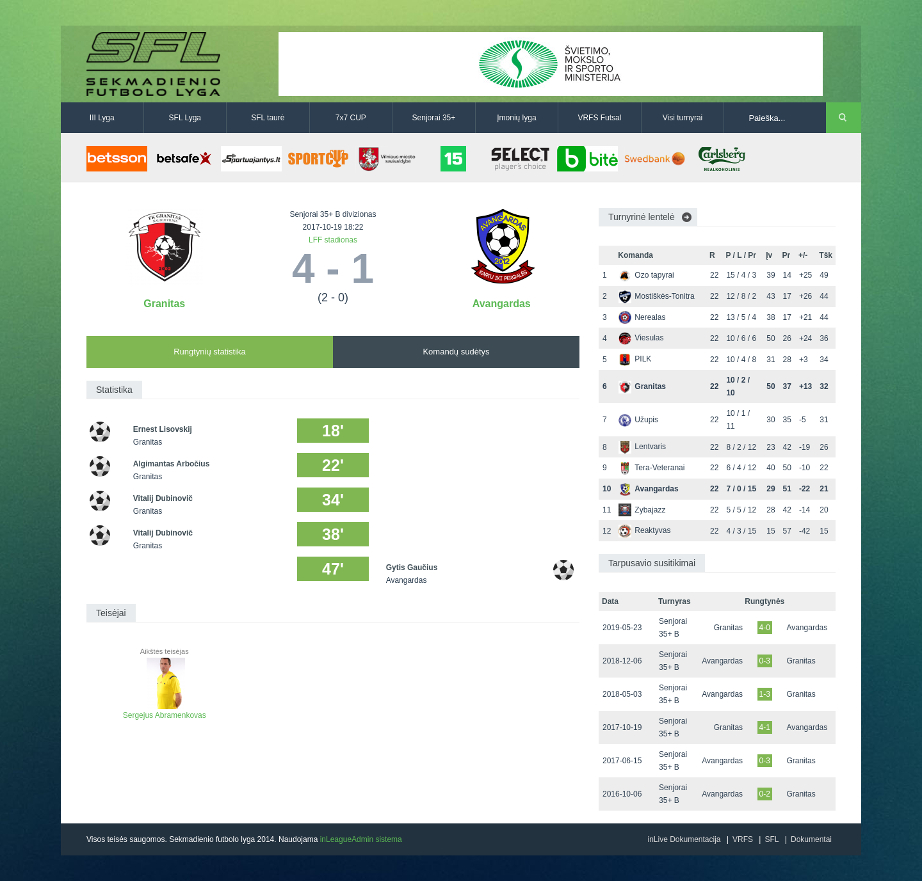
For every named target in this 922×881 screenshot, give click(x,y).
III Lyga (102, 117)
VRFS (742, 839)
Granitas (164, 303)
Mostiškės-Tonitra (656, 296)
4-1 (764, 727)
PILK (635, 358)
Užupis (638, 419)
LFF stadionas (333, 239)
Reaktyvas (644, 530)
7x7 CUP (351, 117)
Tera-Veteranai (651, 467)
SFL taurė (267, 117)
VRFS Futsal (599, 117)
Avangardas (502, 303)
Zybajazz (642, 509)
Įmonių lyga (516, 117)
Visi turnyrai (682, 117)
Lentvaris (642, 446)
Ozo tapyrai (646, 275)
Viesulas (641, 337)
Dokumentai (811, 839)
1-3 (764, 694)
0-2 (764, 794)
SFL (771, 839)
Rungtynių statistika (210, 351)
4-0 (764, 627)
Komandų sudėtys (456, 351)
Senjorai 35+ (434, 117)
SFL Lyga (185, 117)
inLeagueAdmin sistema (361, 839)
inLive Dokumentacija (683, 839)
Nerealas (642, 317)
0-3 (764, 660)
